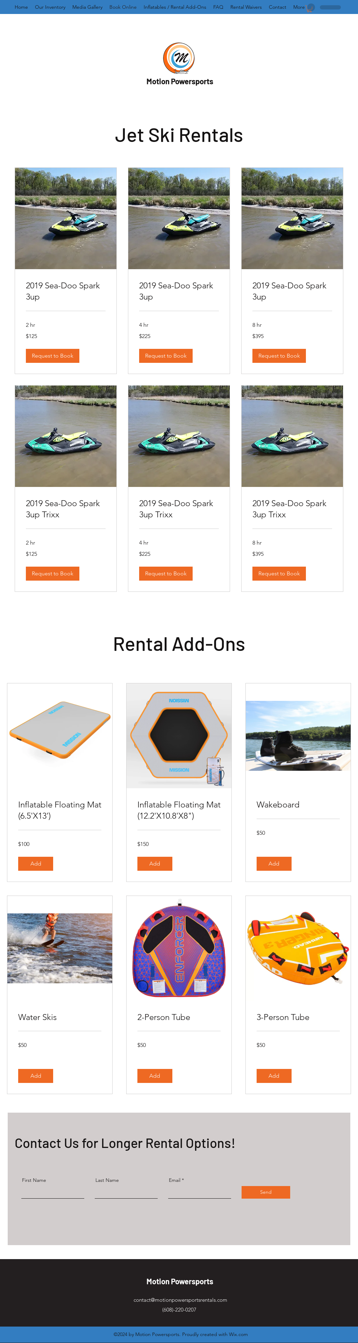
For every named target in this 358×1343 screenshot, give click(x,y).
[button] (309, 8)
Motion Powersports (179, 81)
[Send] (266, 1192)
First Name (34, 1180)
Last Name (107, 1180)
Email (174, 1180)
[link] (66, 291)
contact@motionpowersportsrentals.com (180, 1300)
